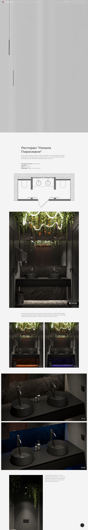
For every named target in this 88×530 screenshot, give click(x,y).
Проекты (24, 2)
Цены (28, 2)
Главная (18, 2)
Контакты (38, 2)
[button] (79, 2)
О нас (33, 2)
